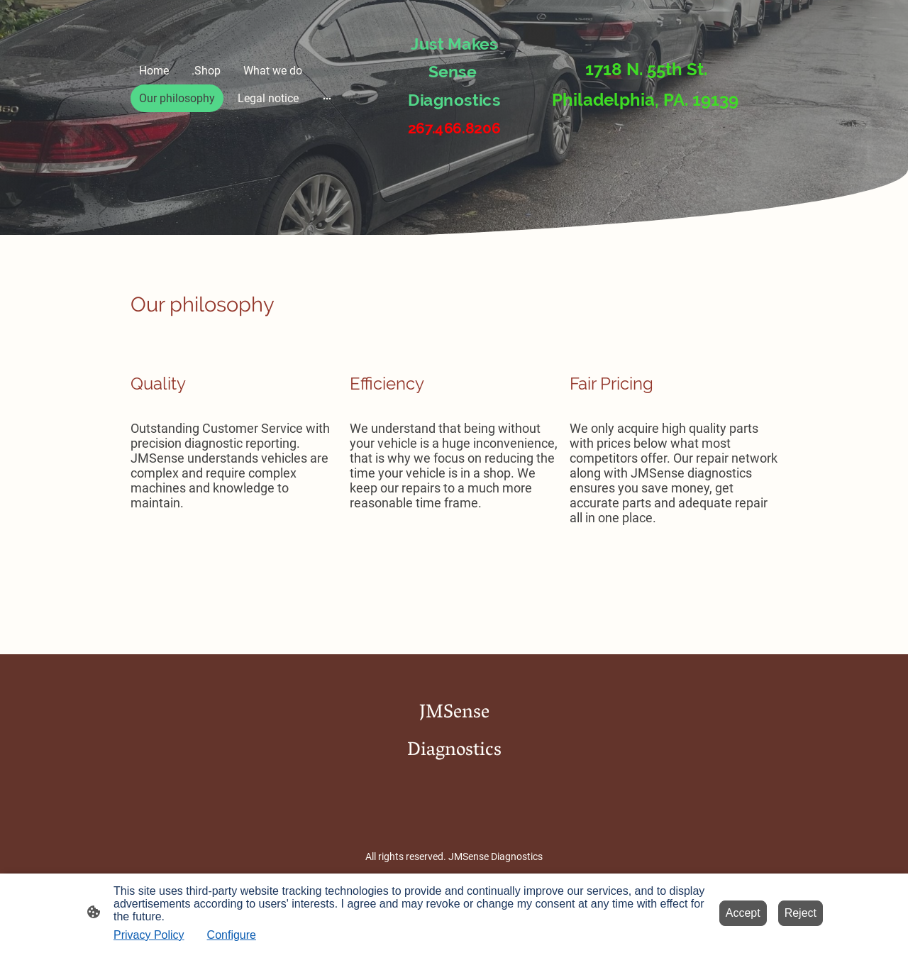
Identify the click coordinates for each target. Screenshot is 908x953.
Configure (231, 935)
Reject (800, 913)
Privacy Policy (149, 935)
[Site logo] (454, 151)
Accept (743, 913)
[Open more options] (327, 98)
